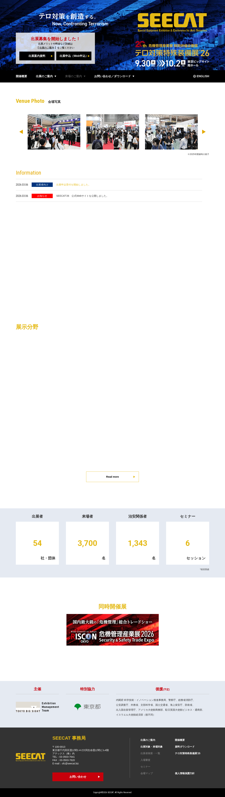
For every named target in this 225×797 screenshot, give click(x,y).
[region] (112, 190)
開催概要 (21, 76)
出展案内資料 (36, 55)
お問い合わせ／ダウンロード (112, 76)
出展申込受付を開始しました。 (73, 184)
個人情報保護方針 (185, 773)
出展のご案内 (46, 47)
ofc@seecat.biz (70, 763)
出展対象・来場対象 (151, 746)
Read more (112, 476)
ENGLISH (203, 76)
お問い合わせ (77, 776)
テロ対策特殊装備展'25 (187, 753)
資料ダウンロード (185, 746)
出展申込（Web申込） (74, 55)
